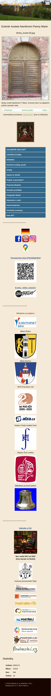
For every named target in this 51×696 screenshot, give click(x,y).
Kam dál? (10, 215)
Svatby (9, 170)
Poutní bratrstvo (13, 205)
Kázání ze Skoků (13, 175)
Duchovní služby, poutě (16, 165)
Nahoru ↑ (26, 685)
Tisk (30, 683)
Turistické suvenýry (14, 210)
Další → (46, 110)
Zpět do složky (27, 110)
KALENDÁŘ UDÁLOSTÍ (16, 150)
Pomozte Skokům (13, 185)
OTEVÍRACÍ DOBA (13, 155)
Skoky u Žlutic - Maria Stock (21, 4)
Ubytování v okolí (13, 200)
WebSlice (24, 683)
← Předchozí (7, 110)
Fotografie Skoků (13, 195)
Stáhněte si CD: (25, 528)
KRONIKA (10, 160)
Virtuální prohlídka (14, 190)
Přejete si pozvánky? (15, 180)
